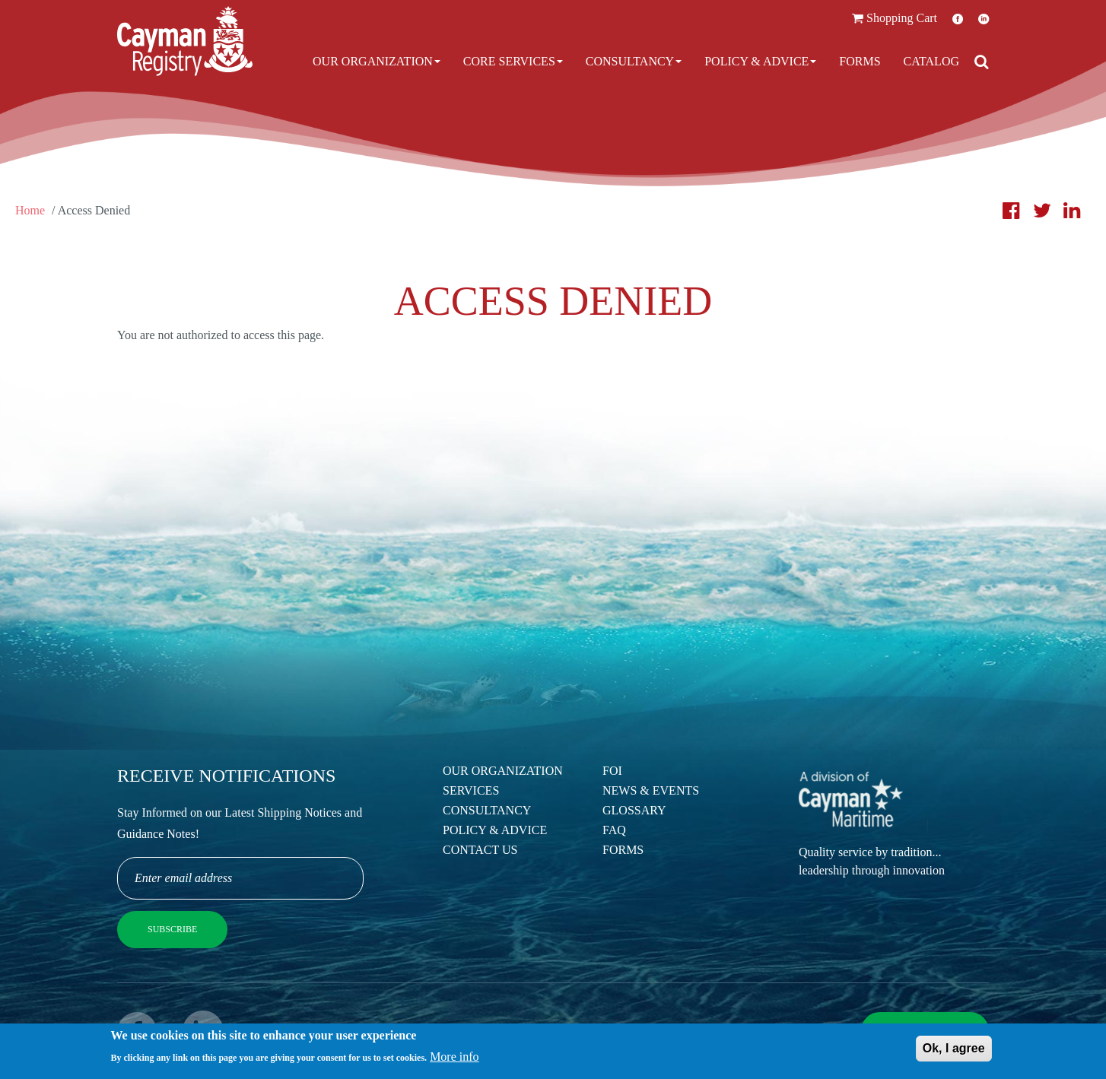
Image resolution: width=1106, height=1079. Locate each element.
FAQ (614, 830)
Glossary (634, 810)
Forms (859, 61)
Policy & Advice (760, 61)
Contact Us (480, 849)
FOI (612, 770)
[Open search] (981, 61)
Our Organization (376, 61)
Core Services (513, 61)
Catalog (931, 61)
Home (30, 210)
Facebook (957, 18)
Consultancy (634, 61)
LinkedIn (983, 18)
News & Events (650, 790)
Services (471, 790)
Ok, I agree (954, 1049)
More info (454, 1058)
